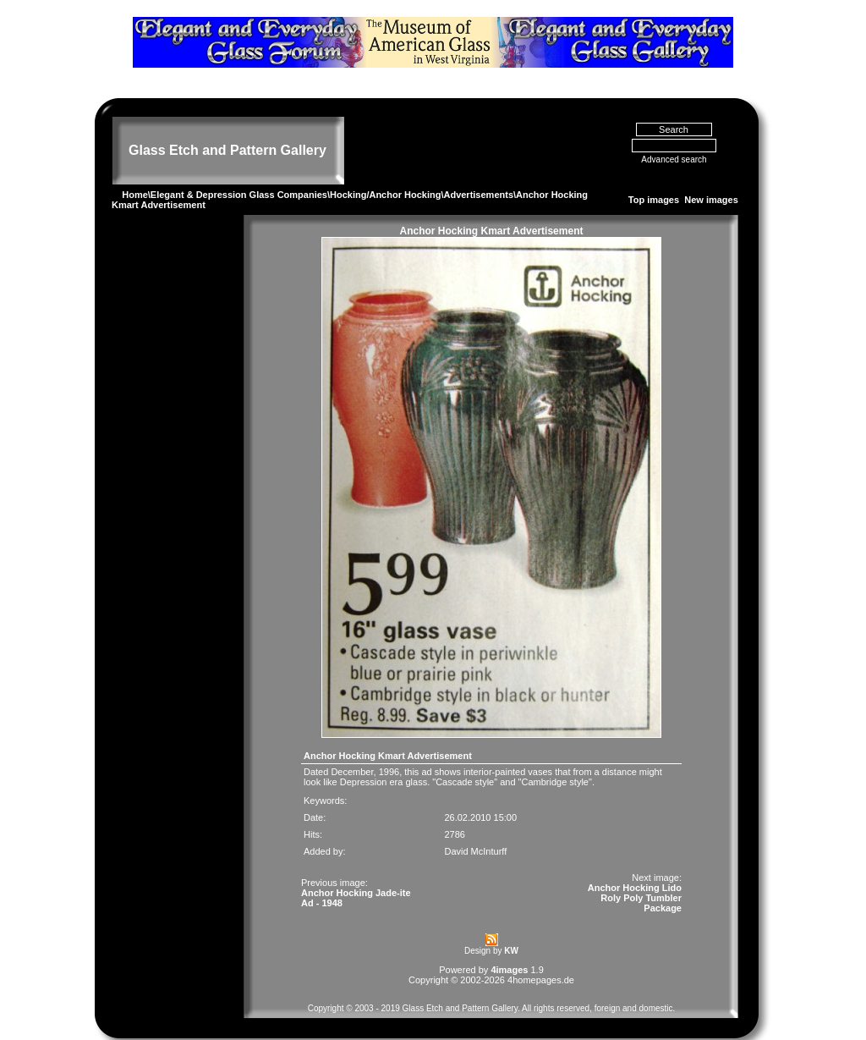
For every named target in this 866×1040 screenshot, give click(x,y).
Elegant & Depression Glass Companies (239, 174)
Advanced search (673, 140)
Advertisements (478, 174)
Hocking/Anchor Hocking (385, 174)
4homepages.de (540, 960)
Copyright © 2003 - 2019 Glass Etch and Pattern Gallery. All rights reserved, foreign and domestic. (492, 988)
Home (135, 174)
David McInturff (475, 831)
